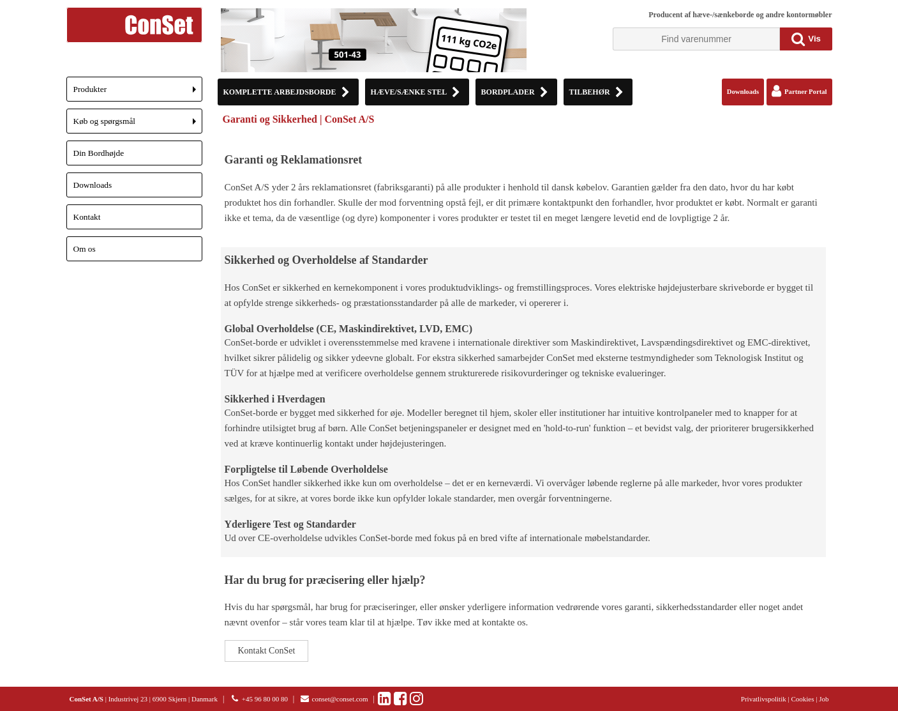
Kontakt (87, 217)
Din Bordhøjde (98, 153)
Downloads (92, 185)
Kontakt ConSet (267, 650)
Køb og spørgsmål (137, 125)
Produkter (137, 93)
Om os (84, 249)
